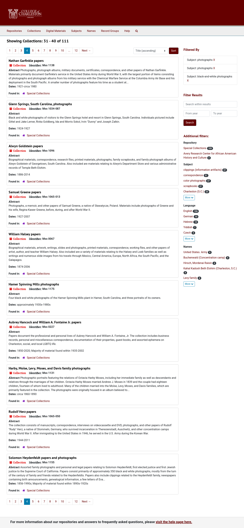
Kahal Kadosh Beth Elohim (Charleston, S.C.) (210, 268)
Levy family (191, 277)
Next (86, 50)
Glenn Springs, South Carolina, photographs (40, 104)
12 (76, 50)
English (188, 211)
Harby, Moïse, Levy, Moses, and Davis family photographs (49, 368)
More (189, 197)
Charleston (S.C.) (194, 191)
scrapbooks (191, 186)
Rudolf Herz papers (22, 411)
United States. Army (196, 252)
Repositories (14, 31)
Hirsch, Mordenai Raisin (198, 263)
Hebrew (189, 221)
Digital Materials (56, 31)
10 (62, 50)
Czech (188, 232)
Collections (34, 31)
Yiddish (188, 227)
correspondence (194, 175)
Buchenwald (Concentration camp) (205, 257)
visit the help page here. (174, 522)
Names (91, 31)
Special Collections (38, 93)
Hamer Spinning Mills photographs (34, 284)
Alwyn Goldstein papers (26, 146)
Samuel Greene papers (25, 192)
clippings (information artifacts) (203, 169)
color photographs (195, 180)
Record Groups (110, 31)
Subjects (76, 31)
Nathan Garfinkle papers (26, 60)
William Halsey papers (24, 234)
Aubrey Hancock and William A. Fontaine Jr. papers (45, 322)
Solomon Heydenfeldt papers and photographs (42, 457)
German (189, 216)
